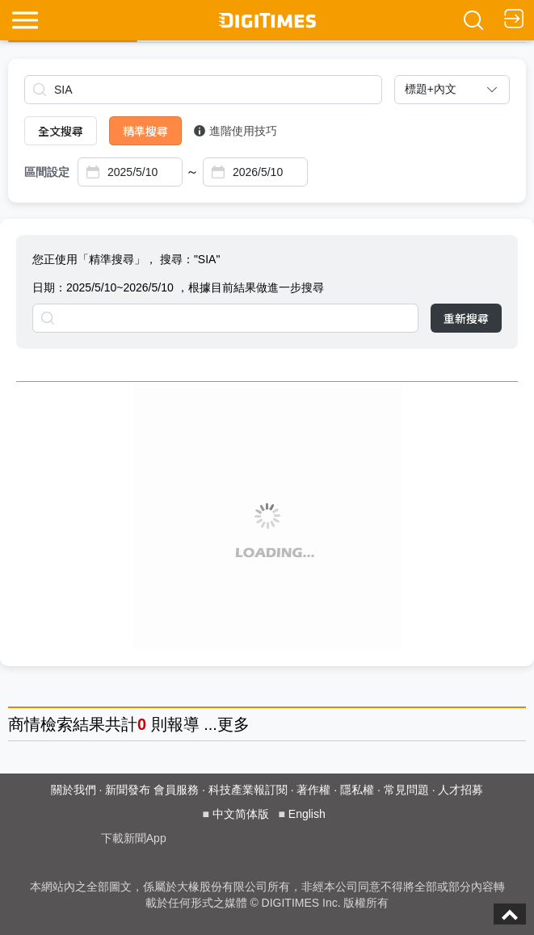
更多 (233, 724)
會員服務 (176, 789)
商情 (24, 724)
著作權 (313, 789)
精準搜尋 (145, 131)
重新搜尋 (466, 318)
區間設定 (46, 172)
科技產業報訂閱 (248, 789)
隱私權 (357, 789)
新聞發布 (127, 789)
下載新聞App (133, 838)
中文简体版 (240, 813)
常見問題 (406, 789)
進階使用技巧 (235, 130)
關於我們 (73, 789)
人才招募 (460, 789)
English (307, 813)
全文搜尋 (60, 131)
